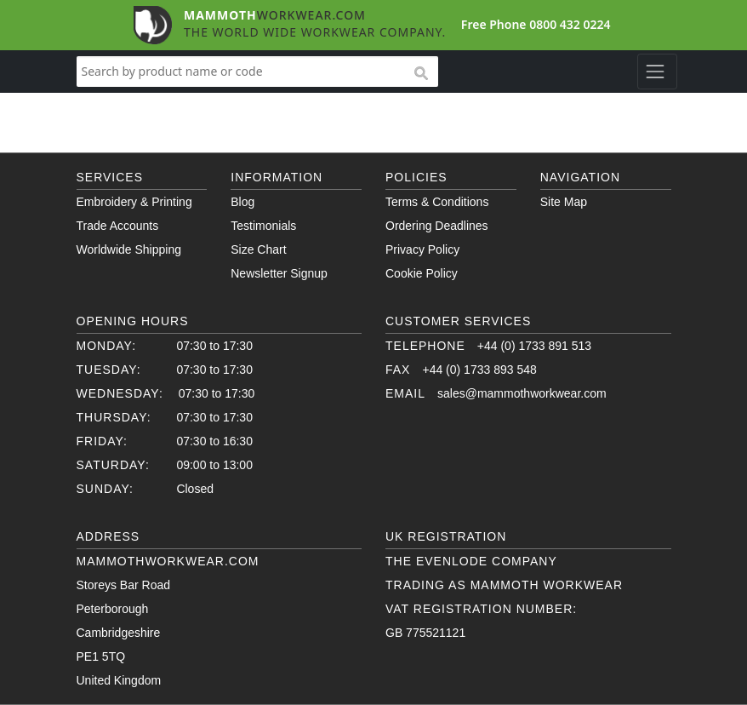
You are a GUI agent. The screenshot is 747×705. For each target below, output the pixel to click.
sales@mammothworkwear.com (522, 393)
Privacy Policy (422, 249)
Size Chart (258, 249)
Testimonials (263, 225)
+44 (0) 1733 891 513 (534, 345)
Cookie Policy (421, 273)
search (420, 74)
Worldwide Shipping (129, 249)
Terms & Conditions (436, 202)
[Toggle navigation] (657, 71)
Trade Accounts (118, 225)
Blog (242, 202)
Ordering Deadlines (436, 225)
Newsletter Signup (279, 273)
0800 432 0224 (569, 24)
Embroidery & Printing (134, 202)
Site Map (563, 202)
